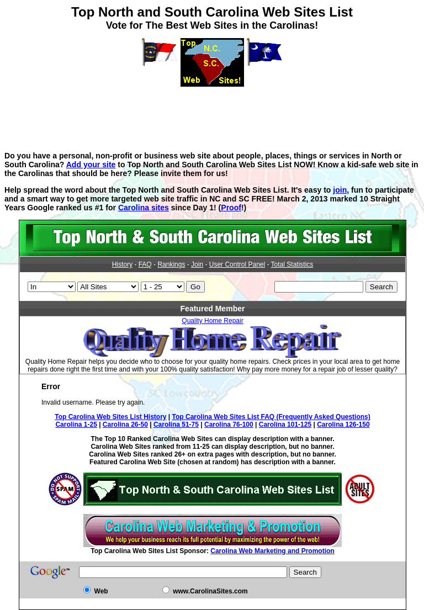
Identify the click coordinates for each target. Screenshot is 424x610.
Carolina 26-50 (125, 424)
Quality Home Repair (212, 321)
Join (197, 264)
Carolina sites (143, 207)
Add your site (91, 164)
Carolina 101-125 (285, 424)
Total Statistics (292, 264)
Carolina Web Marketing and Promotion (272, 551)
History (122, 264)
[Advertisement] (212, 111)
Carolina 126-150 (343, 424)
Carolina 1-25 (76, 424)
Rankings (171, 264)
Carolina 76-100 (228, 424)
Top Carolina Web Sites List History (110, 417)
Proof (231, 207)
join (340, 189)
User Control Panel (237, 264)
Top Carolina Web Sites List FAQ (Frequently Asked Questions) (271, 417)
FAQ (145, 264)
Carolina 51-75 (176, 424)
